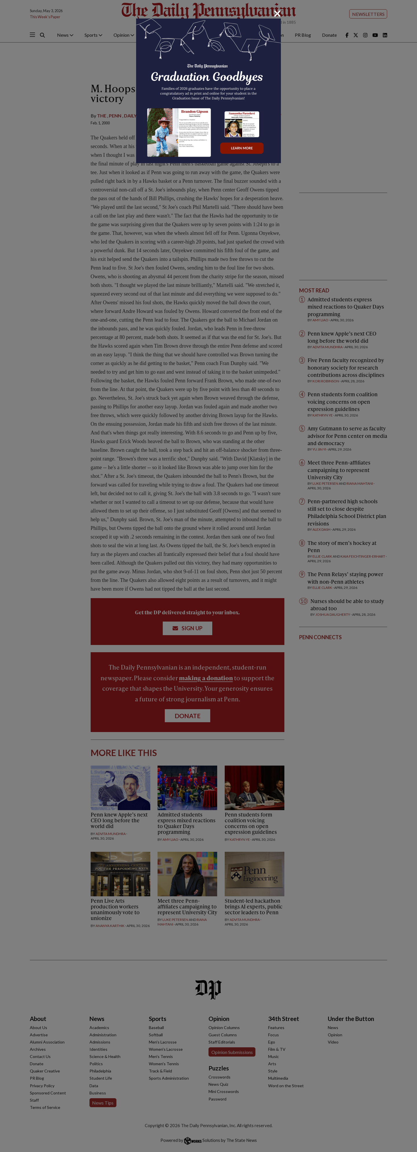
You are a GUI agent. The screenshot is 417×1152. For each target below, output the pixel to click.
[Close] (277, 14)
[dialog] (208, 576)
